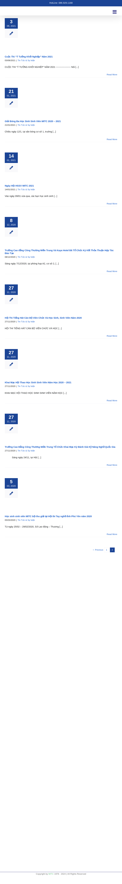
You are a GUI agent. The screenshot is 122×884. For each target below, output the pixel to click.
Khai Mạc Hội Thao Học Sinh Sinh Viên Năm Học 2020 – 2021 (38, 382)
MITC (51, 874)
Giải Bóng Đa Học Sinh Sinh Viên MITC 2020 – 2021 (33, 121)
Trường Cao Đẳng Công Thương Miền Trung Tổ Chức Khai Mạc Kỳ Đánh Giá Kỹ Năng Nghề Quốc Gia (60, 447)
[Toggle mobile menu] (115, 10)
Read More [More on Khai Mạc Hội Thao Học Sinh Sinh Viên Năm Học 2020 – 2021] (112, 400)
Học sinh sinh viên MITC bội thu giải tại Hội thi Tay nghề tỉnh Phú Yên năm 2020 (48, 516)
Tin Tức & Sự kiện (26, 60)
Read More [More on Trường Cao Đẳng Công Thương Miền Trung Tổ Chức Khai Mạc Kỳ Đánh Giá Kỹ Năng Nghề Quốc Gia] (112, 465)
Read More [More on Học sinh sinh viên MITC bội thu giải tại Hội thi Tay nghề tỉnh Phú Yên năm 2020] (112, 534)
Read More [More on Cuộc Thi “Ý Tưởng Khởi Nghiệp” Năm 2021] (112, 74)
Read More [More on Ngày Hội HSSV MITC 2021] (112, 203)
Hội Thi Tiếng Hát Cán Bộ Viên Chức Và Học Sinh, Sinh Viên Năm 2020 (43, 317)
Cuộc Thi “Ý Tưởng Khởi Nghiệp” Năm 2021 (29, 56)
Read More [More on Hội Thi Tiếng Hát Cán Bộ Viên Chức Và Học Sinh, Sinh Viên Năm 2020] (112, 336)
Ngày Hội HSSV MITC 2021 (19, 185)
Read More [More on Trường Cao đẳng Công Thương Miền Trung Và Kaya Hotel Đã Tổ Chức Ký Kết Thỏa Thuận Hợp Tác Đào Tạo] (112, 271)
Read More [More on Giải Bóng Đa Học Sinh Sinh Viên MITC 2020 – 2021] (112, 139)
